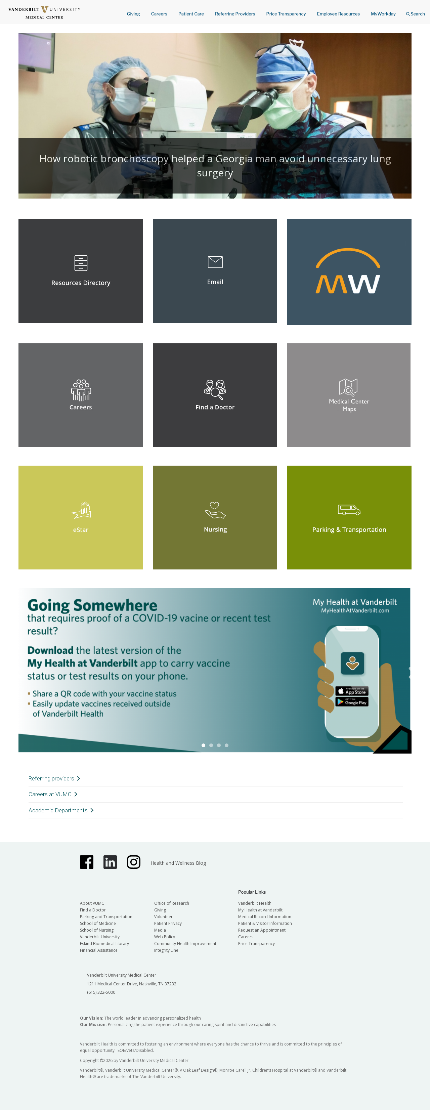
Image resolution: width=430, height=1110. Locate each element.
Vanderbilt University (100, 937)
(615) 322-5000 (101, 992)
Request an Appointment (262, 930)
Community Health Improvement (185, 943)
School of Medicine (98, 923)
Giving (133, 13)
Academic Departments (58, 810)
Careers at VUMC (50, 794)
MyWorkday (383, 13)
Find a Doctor (93, 910)
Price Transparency (286, 13)
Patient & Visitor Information (265, 923)
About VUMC (92, 903)
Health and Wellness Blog (178, 863)
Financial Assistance (99, 950)
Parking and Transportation (106, 917)
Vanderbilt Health (254, 903)
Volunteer (163, 917)
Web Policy (164, 937)
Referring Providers (235, 13)
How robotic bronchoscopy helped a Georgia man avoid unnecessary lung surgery (215, 166)
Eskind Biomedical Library (104, 943)
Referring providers (51, 778)
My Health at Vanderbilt (260, 910)
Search (415, 11)
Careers (159, 13)
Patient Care (191, 13)
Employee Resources (338, 13)
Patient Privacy (168, 923)
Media (160, 930)
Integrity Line (166, 950)
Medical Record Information (264, 917)
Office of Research (171, 903)
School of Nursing (97, 930)
